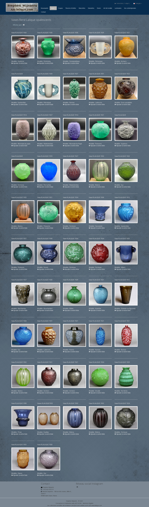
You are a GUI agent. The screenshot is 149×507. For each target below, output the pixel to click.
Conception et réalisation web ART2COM (68, 503)
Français (137, 3)
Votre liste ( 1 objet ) (122, 3)
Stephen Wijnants (48, 487)
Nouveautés (44, 8)
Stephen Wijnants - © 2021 (74, 501)
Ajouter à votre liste (19, 63)
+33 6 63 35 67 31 (48, 489)
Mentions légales (88, 503)
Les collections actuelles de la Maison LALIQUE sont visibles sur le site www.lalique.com (74, 505)
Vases (53, 8)
